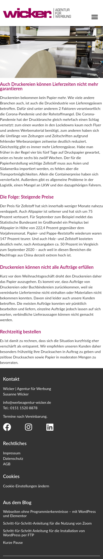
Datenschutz (13, 458)
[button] (94, 17)
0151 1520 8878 (23, 408)
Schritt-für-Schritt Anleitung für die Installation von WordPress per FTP (44, 532)
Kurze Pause (13, 542)
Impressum (11, 453)
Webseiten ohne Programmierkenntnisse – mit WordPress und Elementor (49, 513)
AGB (6, 464)
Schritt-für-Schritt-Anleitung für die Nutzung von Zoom (47, 523)
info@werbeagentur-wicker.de (27, 402)
